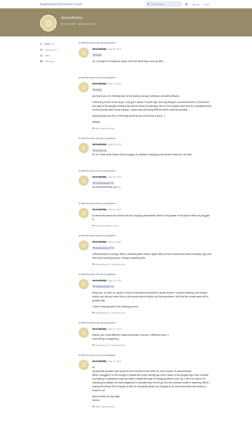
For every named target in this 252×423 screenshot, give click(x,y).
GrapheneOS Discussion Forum (61, 4)
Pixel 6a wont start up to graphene (98, 42)
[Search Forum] (164, 4)
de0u (99, 55)
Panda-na (101, 150)
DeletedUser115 (105, 183)
